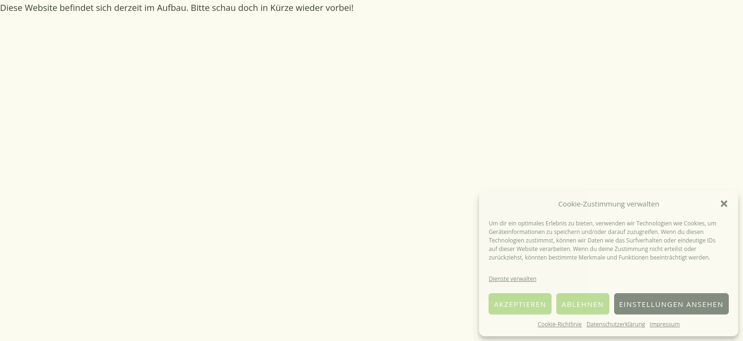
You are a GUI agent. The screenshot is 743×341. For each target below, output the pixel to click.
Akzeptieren (520, 304)
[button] (724, 203)
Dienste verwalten (512, 279)
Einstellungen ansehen (671, 304)
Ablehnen (583, 304)
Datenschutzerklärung (616, 324)
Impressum (665, 324)
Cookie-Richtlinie (560, 324)
